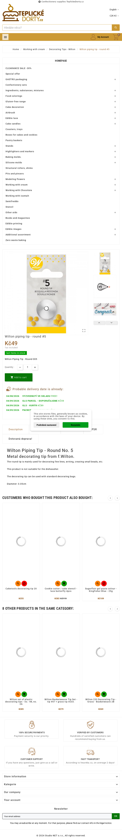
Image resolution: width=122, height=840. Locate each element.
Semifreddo (12, 201)
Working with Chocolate (19, 190)
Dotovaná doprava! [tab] (20, 438)
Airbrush (10, 112)
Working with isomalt (17, 196)
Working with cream (17, 184)
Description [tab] (16, 429)
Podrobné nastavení (46, 425)
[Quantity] (27, 367)
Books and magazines (18, 218)
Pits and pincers (15, 173)
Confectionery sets (16, 85)
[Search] (57, 27)
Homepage (61, 60)
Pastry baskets (14, 140)
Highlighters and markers (20, 151)
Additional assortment (18, 234)
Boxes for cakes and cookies (21, 135)
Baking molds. (13, 157)
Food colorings (14, 96)
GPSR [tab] (93, 429)
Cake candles (13, 123)
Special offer (13, 74)
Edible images (13, 229)
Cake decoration (15, 107)
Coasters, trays (14, 129)
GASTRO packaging (16, 79)
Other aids (11, 212)
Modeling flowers (15, 179)
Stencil (9, 207)
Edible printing (14, 223)
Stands (9, 146)
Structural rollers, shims (19, 168)
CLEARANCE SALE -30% (19, 68)
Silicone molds (14, 162)
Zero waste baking (16, 240)
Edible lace (12, 118)
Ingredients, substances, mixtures (25, 90)
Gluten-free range (16, 101)
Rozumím (75, 425)
